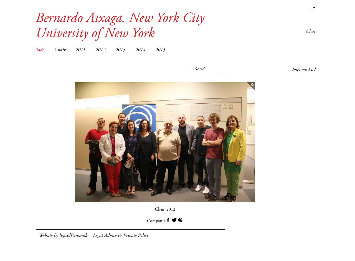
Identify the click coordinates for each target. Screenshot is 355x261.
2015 (160, 50)
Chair (59, 50)
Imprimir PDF (304, 69)
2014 (140, 50)
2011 (80, 50)
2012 (100, 50)
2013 (120, 50)
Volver (310, 31)
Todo (40, 50)
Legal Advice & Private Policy (120, 235)
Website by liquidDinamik (63, 235)
